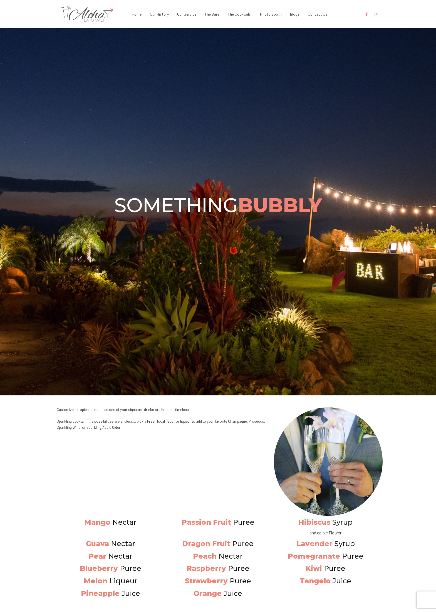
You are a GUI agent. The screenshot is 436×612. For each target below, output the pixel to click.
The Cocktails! (240, 14)
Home (137, 14)
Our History (159, 14)
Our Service (186, 14)
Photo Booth (271, 14)
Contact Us (317, 14)
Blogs (294, 14)
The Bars (212, 14)
